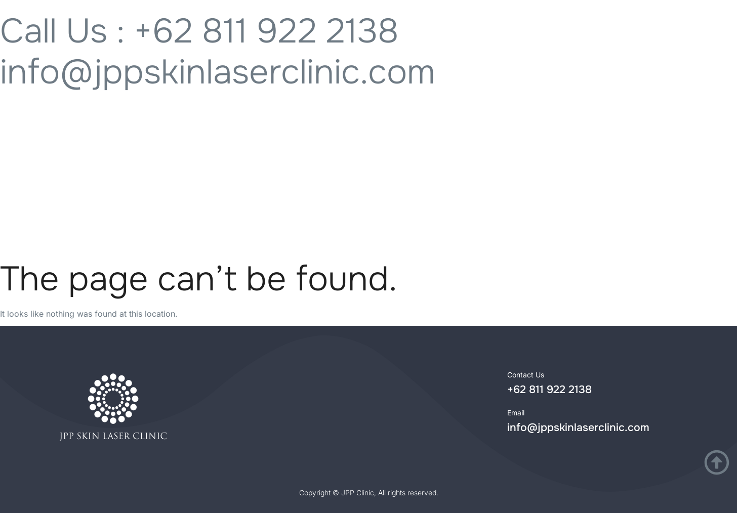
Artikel (638, 216)
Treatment (130, 216)
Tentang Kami (461, 216)
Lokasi (283, 216)
